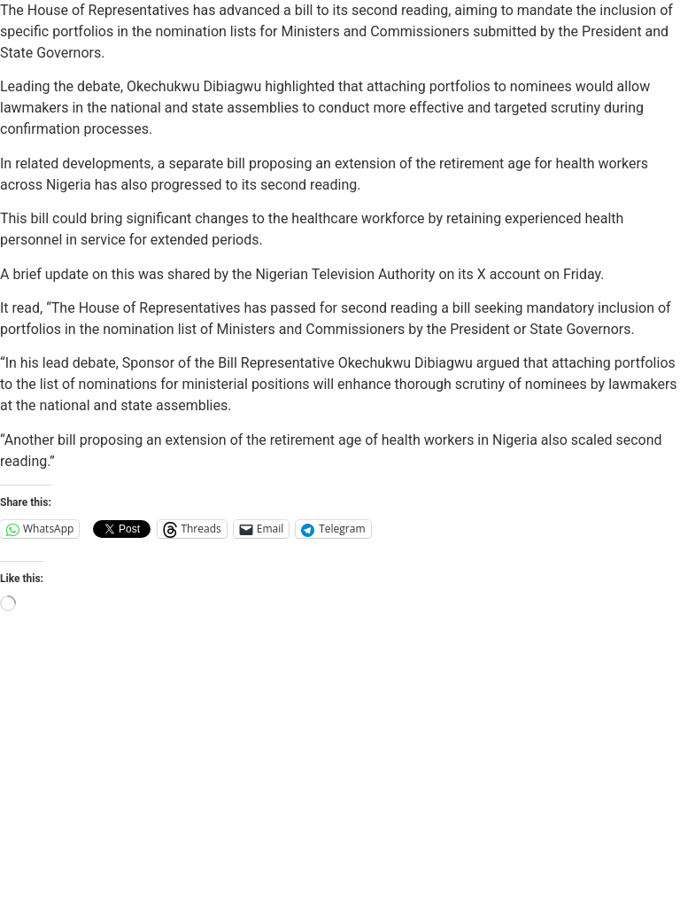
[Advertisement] (340, 777)
